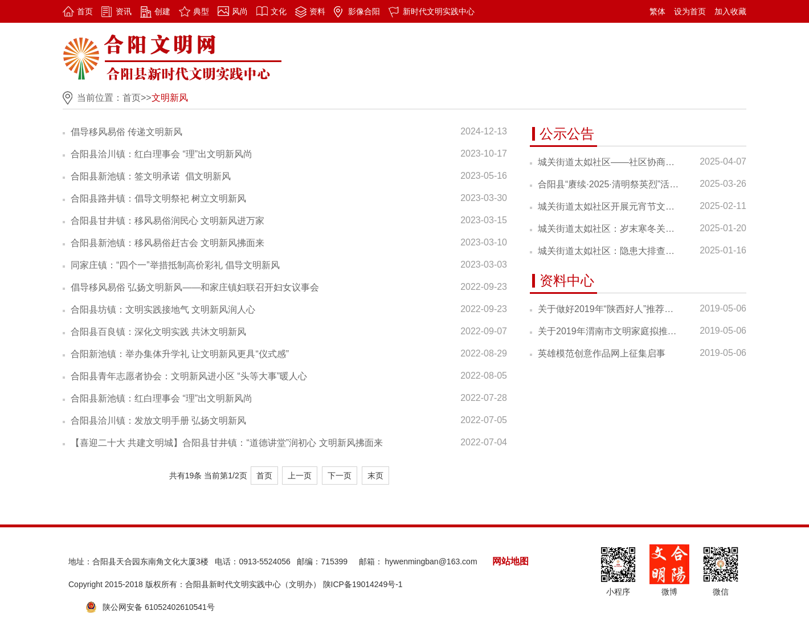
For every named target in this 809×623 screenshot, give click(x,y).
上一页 (300, 475)
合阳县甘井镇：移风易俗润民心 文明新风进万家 (167, 221)
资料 (317, 11)
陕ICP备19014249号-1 (363, 584)
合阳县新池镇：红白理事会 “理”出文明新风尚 (161, 398)
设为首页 (690, 11)
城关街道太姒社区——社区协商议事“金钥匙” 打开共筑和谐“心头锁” (608, 162)
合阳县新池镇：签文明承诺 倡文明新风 (151, 176)
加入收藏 (730, 11)
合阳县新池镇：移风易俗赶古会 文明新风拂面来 (167, 243)
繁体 (657, 11)
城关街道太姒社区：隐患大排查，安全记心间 (608, 251)
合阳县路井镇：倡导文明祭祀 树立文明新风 (158, 198)
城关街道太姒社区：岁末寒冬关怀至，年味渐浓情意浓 (608, 228)
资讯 (124, 11)
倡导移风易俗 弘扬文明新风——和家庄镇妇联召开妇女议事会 (195, 287)
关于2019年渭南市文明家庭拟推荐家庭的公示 (608, 331)
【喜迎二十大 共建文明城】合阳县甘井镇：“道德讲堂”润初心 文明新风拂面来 (227, 443)
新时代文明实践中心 (439, 11)
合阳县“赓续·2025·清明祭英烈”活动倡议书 (608, 184)
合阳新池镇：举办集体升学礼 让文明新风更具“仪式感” (180, 354)
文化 (279, 11)
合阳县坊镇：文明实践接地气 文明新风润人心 (163, 309)
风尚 (240, 11)
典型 (201, 11)
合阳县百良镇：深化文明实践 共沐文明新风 (158, 332)
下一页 (340, 475)
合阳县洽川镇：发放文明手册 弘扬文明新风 (158, 420)
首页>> (137, 98)
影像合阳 (364, 11)
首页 (85, 11)
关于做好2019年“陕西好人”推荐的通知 (608, 309)
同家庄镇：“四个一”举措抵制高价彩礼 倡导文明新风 (175, 265)
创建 (162, 11)
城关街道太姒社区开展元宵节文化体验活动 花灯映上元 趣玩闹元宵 (608, 206)
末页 (375, 475)
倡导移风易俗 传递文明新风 (126, 132)
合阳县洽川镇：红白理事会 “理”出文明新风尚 (161, 154)
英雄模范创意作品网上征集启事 (601, 353)
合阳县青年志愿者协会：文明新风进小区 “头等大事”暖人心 (189, 376)
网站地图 (510, 561)
